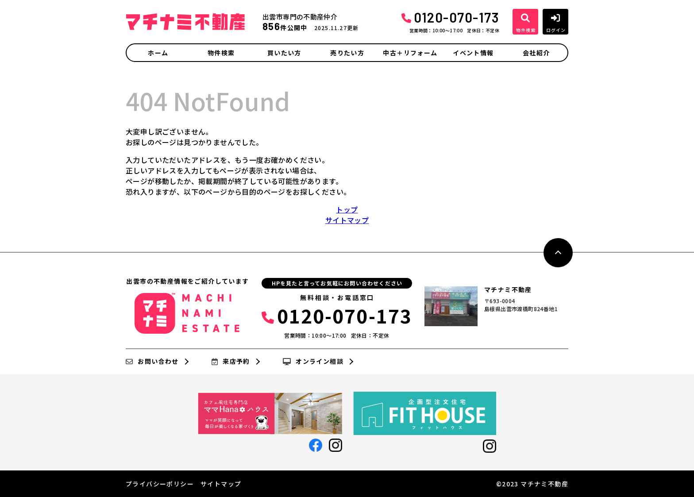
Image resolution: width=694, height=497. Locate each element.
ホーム (158, 52)
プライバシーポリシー (160, 484)
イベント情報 (473, 52)
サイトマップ (347, 220)
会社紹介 (536, 52)
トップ (347, 209)
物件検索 (221, 52)
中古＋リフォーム (410, 52)
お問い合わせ (152, 361)
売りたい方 (347, 52)
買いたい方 (284, 52)
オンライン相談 (313, 361)
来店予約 (231, 361)
